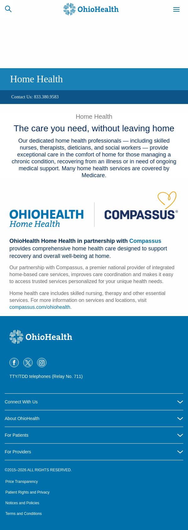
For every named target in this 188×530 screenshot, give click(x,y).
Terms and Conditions (23, 513)
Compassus (145, 241)
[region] (94, 97)
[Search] (8, 9)
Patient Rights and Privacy (27, 492)
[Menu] (176, 10)
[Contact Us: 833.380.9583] (35, 97)
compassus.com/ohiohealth (39, 307)
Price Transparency (21, 481)
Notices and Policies (22, 503)
